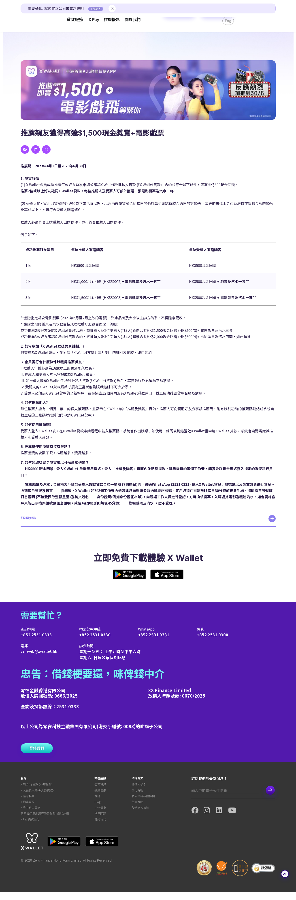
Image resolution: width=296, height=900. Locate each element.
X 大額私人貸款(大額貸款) (37, 792)
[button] (25, 149)
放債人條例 (139, 785)
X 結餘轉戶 (27, 799)
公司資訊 (100, 785)
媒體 (97, 799)
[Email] (226, 790)
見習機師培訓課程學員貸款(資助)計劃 (45, 819)
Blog (97, 805)
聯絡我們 (100, 826)
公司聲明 (137, 792)
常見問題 (100, 819)
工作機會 (100, 812)
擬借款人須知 (140, 812)
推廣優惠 (100, 792)
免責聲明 (137, 805)
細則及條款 (28, 517)
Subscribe (270, 790)
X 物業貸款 (27, 805)
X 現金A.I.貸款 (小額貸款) (36, 785)
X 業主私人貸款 (30, 812)
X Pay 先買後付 (30, 826)
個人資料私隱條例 (143, 799)
